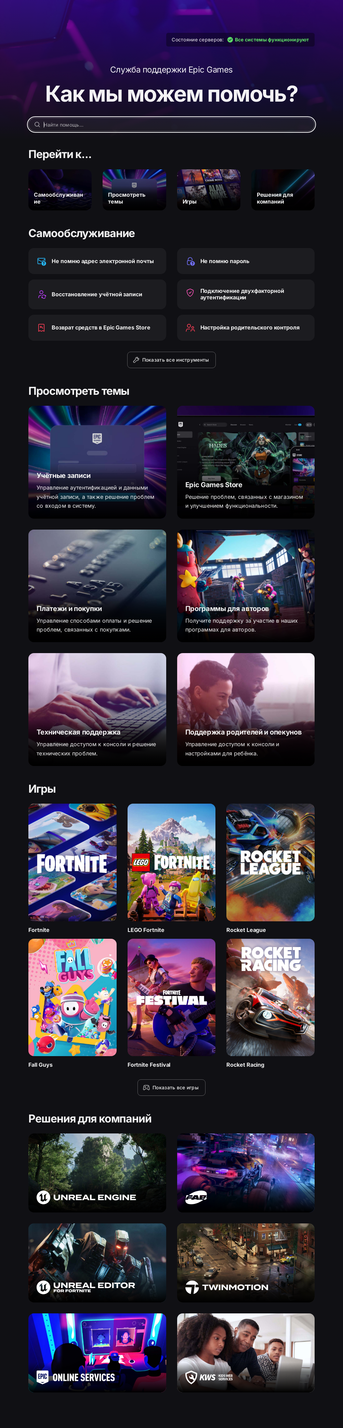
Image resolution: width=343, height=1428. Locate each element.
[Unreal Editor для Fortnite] (97, 1262)
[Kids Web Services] (246, 1352)
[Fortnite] (72, 868)
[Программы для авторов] (246, 586)
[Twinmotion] (246, 1262)
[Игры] (208, 189)
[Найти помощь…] (171, 124)
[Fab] (246, 1172)
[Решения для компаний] (283, 189)
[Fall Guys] (72, 1003)
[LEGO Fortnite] (172, 868)
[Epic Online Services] (97, 1352)
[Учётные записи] (97, 462)
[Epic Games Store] (246, 462)
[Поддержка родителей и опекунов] (246, 709)
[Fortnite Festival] (172, 1003)
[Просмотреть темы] (134, 189)
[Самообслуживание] (60, 189)
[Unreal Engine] (97, 1172)
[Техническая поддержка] (97, 709)
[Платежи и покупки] (97, 586)
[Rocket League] (270, 868)
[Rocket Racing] (270, 1003)
